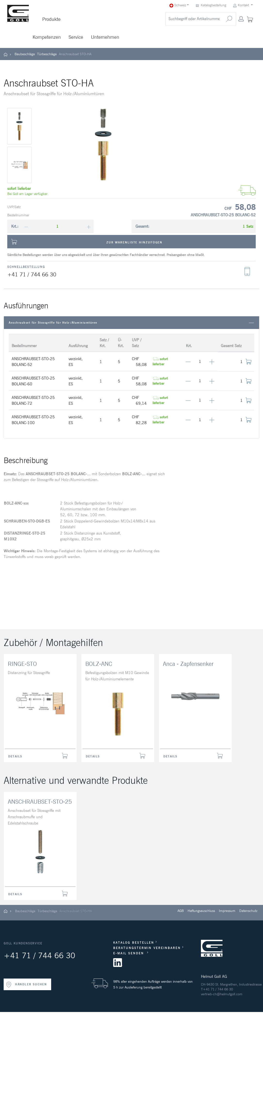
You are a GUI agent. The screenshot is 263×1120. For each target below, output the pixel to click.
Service (76, 37)
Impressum (227, 911)
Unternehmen (105, 37)
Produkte (51, 19)
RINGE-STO (22, 663)
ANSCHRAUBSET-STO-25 (40, 801)
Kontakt (241, 5)
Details (15, 756)
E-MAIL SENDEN (129, 953)
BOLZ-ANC (98, 663)
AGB (180, 911)
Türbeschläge (47, 54)
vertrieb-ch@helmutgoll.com (221, 994)
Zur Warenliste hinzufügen (86, 242)
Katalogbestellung (211, 5)
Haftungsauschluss (201, 911)
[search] (194, 18)
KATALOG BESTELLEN (133, 942)
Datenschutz (248, 911)
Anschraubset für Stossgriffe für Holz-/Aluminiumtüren (131, 323)
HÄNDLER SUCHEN (26, 985)
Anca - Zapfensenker (188, 663)
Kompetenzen (46, 37)
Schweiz (177, 5)
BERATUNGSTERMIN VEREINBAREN (147, 948)
